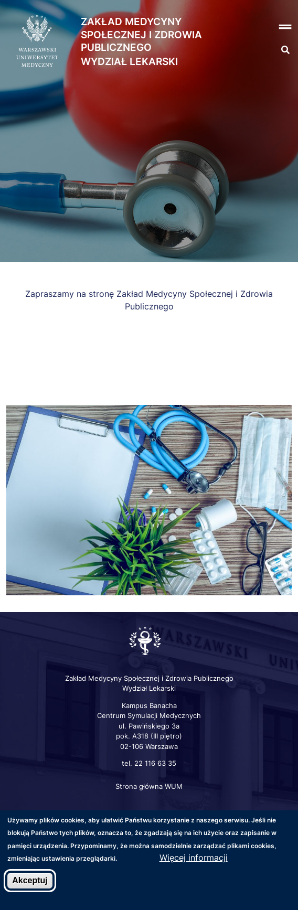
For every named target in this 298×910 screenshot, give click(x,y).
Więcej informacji (193, 858)
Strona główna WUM (149, 786)
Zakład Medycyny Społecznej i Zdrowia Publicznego (141, 34)
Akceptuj (30, 880)
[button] (273, 27)
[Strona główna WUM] (37, 41)
